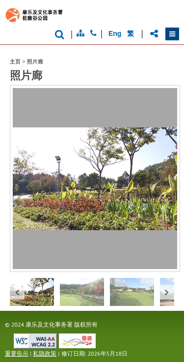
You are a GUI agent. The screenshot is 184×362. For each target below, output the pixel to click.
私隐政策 (44, 353)
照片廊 (35, 61)
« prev (17, 292)
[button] (172, 34)
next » (166, 292)
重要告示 (16, 353)
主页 (15, 61)
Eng (114, 33)
